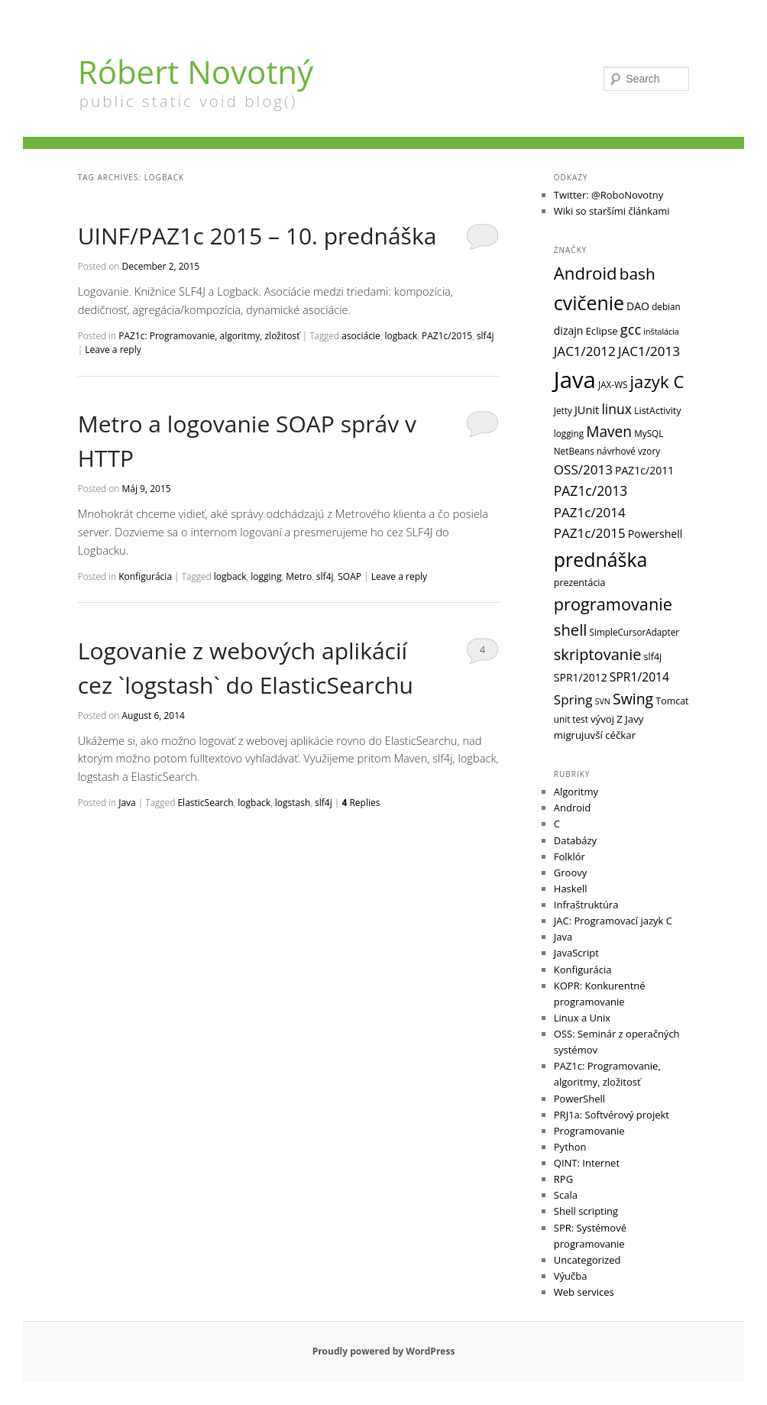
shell (570, 629)
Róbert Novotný (195, 71)
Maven (609, 432)
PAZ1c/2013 (590, 490)
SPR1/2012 (580, 677)
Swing (633, 698)
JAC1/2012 (585, 351)
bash (637, 273)
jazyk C (657, 381)
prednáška (601, 559)
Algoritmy (576, 791)
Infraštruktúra (586, 904)
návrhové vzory (628, 451)
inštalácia (660, 331)
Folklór (569, 856)
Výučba (570, 1276)
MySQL (648, 433)
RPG (563, 1179)
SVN (602, 701)
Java (127, 802)
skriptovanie (598, 654)
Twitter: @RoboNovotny (609, 195)
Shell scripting (586, 1211)
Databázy (575, 840)
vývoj (602, 719)
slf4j (485, 335)
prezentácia (580, 582)
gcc (630, 328)
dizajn (569, 330)
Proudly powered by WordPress (383, 1351)
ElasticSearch (205, 802)
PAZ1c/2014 (590, 512)
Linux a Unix (582, 1018)
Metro (299, 576)
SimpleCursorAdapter (635, 632)
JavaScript (576, 953)
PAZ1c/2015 (447, 335)
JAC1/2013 (649, 351)
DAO (637, 306)
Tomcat (671, 700)
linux (616, 409)
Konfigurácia (145, 576)
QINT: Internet (587, 1163)
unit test (571, 719)
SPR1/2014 (639, 677)
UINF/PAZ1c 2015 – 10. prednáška (257, 235)
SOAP (349, 576)
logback (401, 335)
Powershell (655, 533)
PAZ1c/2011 (644, 470)
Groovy (570, 872)
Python (570, 1147)
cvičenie (589, 303)
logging (266, 576)
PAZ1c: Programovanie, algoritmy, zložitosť (208, 335)
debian (666, 306)
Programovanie (589, 1131)
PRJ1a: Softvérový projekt (611, 1115)
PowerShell (579, 1099)
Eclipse (601, 331)
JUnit (586, 409)
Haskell (570, 888)
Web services (584, 1292)
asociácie (360, 335)
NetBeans (574, 451)
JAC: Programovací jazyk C (613, 920)
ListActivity (657, 410)
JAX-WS (612, 384)
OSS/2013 (583, 469)
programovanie (613, 604)
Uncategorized (587, 1260)
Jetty (563, 410)
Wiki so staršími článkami (612, 211)
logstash (293, 802)
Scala (566, 1195)
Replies (360, 802)
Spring (573, 699)
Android (585, 273)
